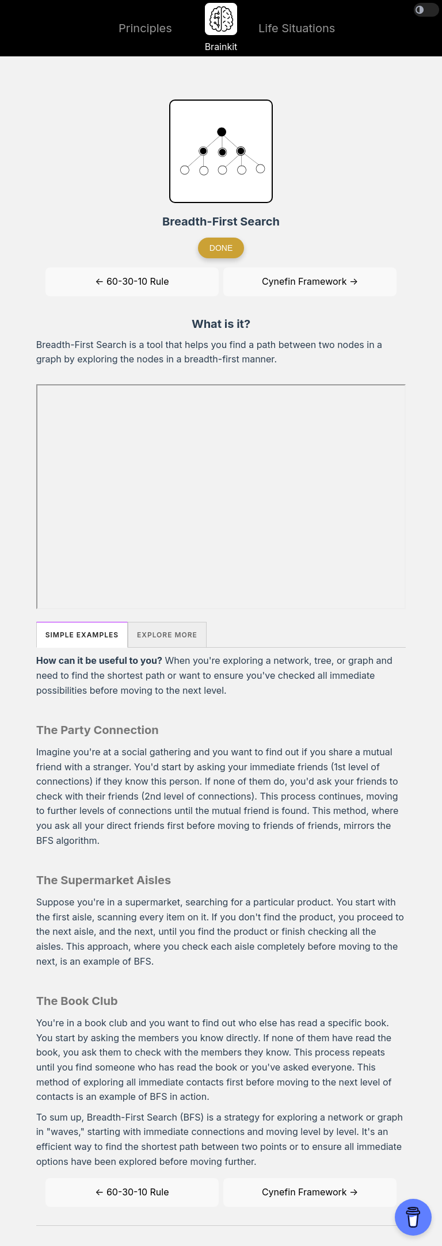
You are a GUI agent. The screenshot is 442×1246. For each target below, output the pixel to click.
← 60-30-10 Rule (132, 281)
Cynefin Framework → (310, 281)
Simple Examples (82, 634)
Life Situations (296, 28)
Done (221, 248)
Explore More (167, 634)
